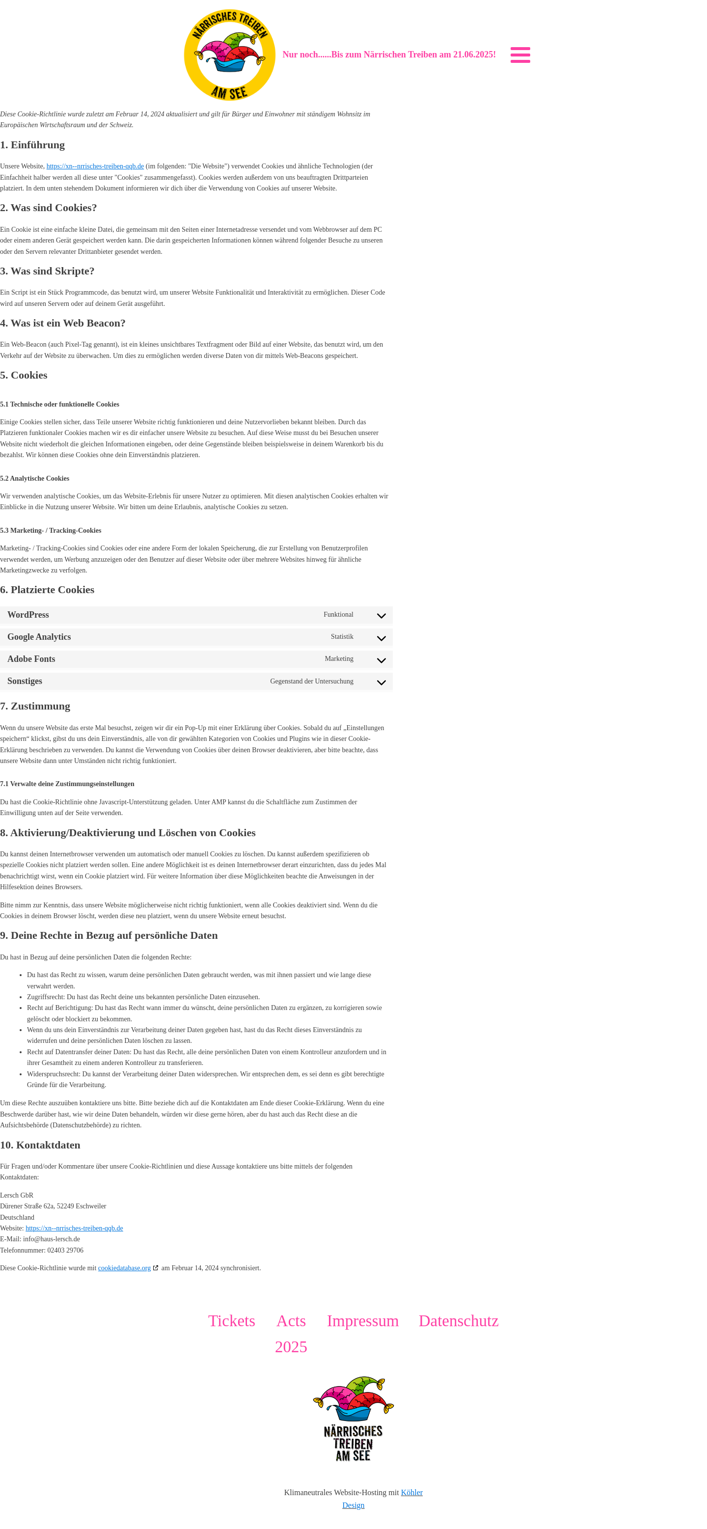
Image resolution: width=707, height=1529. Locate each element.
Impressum (363, 1321)
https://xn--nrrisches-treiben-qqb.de (95, 166)
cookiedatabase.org (124, 1268)
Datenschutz (459, 1321)
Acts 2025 (291, 1334)
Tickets (231, 1321)
